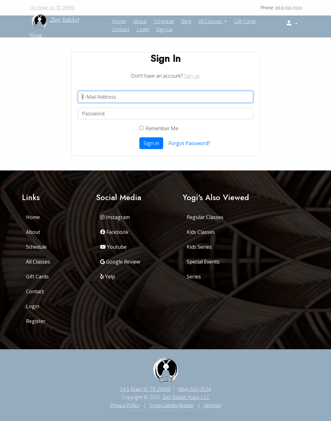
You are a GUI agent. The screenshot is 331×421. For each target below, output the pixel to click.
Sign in (151, 143)
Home (33, 217)
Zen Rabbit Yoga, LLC (186, 397)
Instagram (115, 217)
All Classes (211, 21)
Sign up (164, 29)
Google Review (120, 261)
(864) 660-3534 (288, 8)
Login (143, 29)
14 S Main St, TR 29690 (51, 8)
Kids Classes (201, 232)
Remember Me (162, 128)
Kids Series (199, 246)
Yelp (107, 276)
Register (35, 321)
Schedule (36, 246)
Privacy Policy (124, 405)
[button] (291, 23)
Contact (120, 29)
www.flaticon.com (190, 413)
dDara (157, 413)
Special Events (203, 261)
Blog (186, 21)
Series (194, 276)
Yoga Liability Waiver (172, 405)
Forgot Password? (189, 143)
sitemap (212, 405)
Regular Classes (205, 217)
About (33, 232)
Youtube (113, 246)
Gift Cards (245, 21)
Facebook (114, 232)
